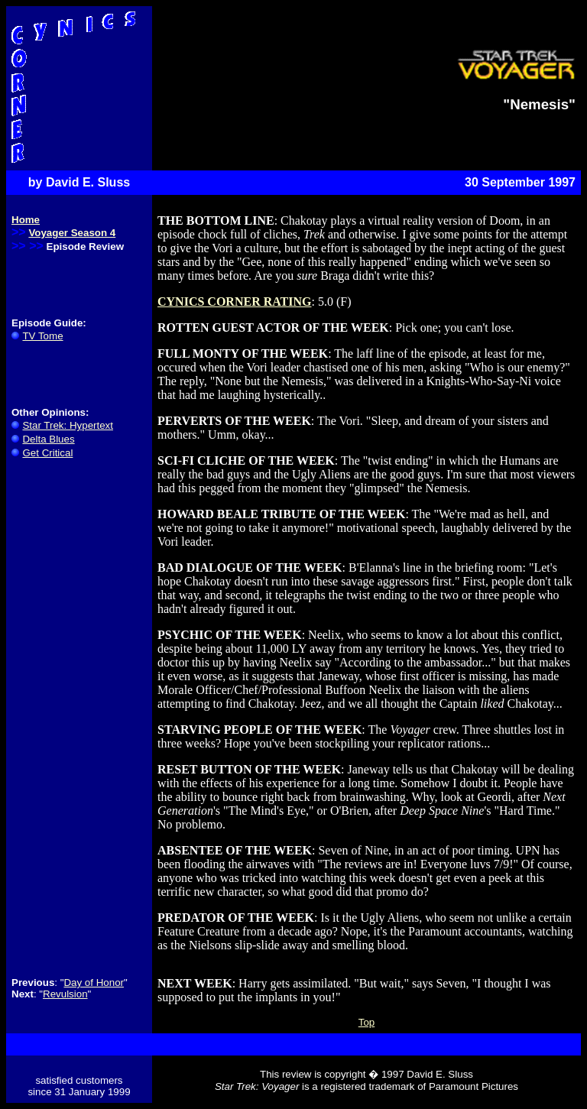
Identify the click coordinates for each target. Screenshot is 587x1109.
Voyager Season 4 (71, 232)
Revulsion (65, 994)
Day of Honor (93, 982)
